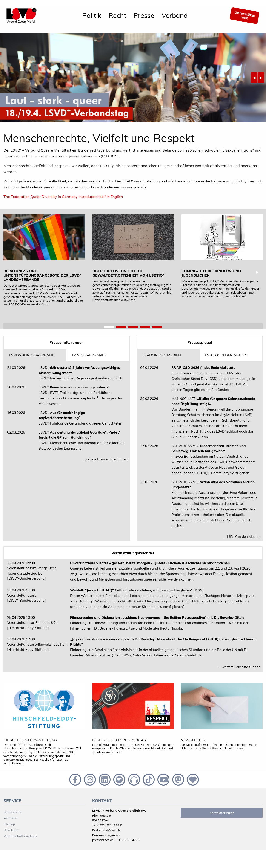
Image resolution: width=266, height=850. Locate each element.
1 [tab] (109, 327)
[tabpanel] (44, 260)
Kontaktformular (222, 813)
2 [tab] (121, 327)
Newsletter (11, 830)
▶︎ (262, 77)
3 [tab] (133, 327)
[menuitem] (92, 15)
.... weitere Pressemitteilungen (104, 459)
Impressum (10, 818)
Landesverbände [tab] (89, 355)
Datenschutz (12, 812)
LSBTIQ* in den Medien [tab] (226, 355)
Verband (175, 15)
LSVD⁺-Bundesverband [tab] (32, 355)
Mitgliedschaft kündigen (20, 836)
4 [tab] (145, 327)
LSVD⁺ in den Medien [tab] (161, 355)
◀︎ (255, 77)
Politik (91, 15)
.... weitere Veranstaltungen (239, 667)
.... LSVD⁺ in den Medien (241, 536)
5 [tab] (157, 327)
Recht (117, 15)
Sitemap (9, 824)
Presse (144, 15)
